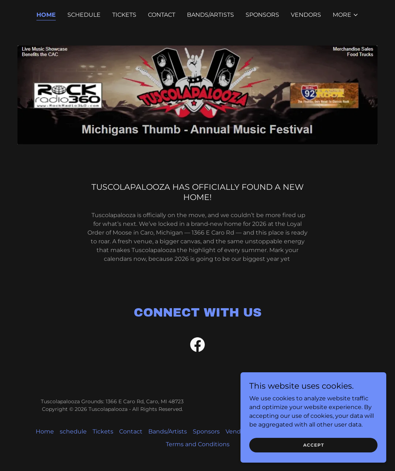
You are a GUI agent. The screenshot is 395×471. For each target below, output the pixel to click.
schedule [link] (84, 14)
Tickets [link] (124, 14)
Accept (313, 445)
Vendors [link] (306, 14)
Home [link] (46, 14)
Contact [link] (161, 14)
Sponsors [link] (262, 14)
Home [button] (45, 431)
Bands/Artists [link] (210, 14)
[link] (197, 346)
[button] (346, 15)
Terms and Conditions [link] (198, 444)
